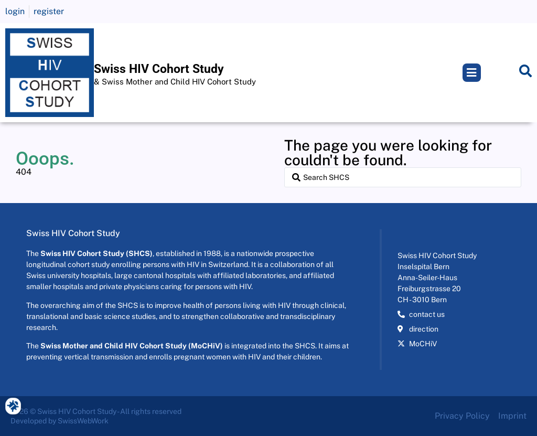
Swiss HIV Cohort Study (159, 69)
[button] (472, 72)
